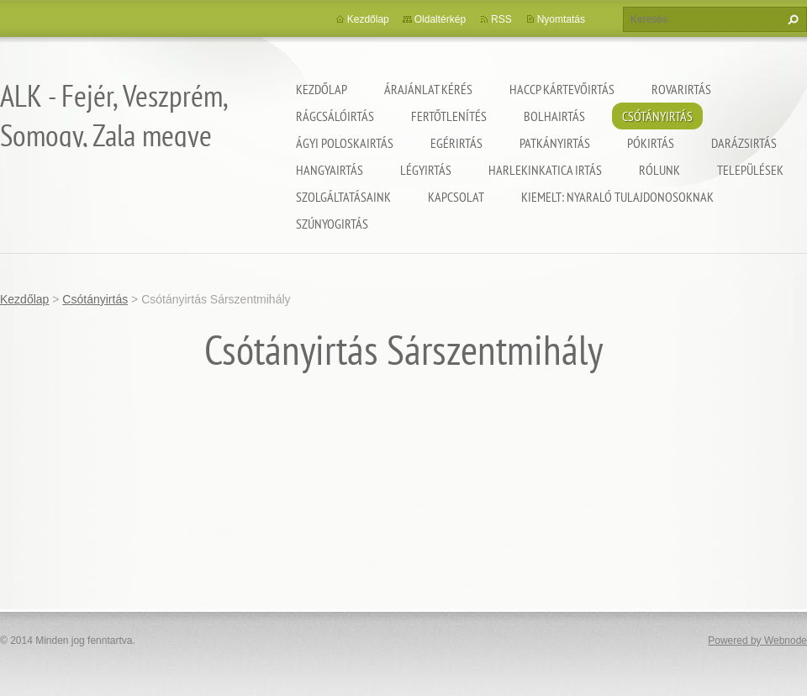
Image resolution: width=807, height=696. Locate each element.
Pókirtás (650, 142)
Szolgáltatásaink (343, 196)
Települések (750, 169)
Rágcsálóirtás (335, 116)
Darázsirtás (744, 142)
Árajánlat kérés (428, 89)
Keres (791, 19)
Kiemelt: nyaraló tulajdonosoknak (617, 196)
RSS (501, 19)
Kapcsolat (456, 196)
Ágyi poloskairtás (344, 142)
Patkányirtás (555, 142)
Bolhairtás (554, 116)
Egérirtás (456, 142)
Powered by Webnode (757, 640)
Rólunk (659, 169)
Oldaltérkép (440, 19)
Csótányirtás (657, 116)
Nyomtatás (561, 19)
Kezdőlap (321, 89)
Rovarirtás (681, 89)
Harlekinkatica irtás (545, 169)
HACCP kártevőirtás (561, 89)
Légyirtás (425, 169)
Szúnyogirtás (332, 223)
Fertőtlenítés (449, 116)
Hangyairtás (329, 169)
